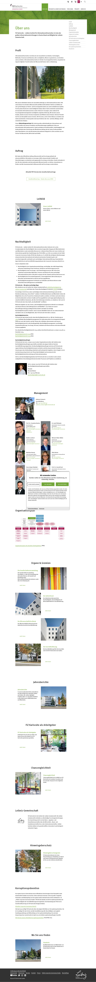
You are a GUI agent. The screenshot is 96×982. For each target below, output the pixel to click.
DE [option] (78, 1)
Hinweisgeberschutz (74, 43)
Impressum (41, 508)
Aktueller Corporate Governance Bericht (25, 906)
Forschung (70, 9)
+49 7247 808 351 (57, 457)
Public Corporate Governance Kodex (51, 973)
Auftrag (71, 22)
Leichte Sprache (71, 1)
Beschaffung (65, 973)
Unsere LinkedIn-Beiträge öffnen (25, 975)
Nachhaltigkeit (73, 27)
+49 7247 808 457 (31, 457)
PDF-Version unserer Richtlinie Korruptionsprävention (29, 917)
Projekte (76, 9)
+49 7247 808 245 (31, 442)
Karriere (28, 973)
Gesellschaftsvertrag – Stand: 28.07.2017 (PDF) (41, 179)
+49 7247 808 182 (57, 442)
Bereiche (83, 9)
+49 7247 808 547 (42, 403)
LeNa (16, 319)
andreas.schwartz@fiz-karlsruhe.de (45, 405)
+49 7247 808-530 (57, 427)
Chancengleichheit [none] (49, 775)
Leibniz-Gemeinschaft (74, 41)
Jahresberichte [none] (22, 689)
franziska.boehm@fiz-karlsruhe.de (33, 429)
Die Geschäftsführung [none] (50, 647)
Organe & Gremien (74, 33)
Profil (70, 20)
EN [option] (81, 1)
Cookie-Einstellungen (33, 484)
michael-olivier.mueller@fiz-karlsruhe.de (57, 444)
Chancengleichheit (74, 39)
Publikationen (29, 432)
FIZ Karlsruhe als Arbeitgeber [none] (27, 732)
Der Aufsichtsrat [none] (48, 596)
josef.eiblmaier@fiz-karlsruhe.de (58, 429)
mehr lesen (48, 221)
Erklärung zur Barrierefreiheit (18, 971)
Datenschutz (13, 973)
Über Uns (44, 9)
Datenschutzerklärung (33, 508)
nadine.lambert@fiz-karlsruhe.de (33, 443)
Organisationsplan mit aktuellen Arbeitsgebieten (28, 545)
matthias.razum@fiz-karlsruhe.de (33, 458)
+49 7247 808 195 (57, 471)
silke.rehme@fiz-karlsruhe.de (58, 458)
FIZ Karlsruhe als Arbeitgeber (76, 37)
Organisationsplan (74, 31)
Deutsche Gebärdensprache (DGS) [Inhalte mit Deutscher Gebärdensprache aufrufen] (68, 1)
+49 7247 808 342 (31, 471)
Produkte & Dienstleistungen (57, 9)
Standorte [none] (46, 942)
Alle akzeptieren (62, 484)
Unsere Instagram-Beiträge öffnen (22, 975)
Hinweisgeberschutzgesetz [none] (51, 853)
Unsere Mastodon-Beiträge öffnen (19, 975)
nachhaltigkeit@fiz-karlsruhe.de (36, 375)
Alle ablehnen (47, 484)
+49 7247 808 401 (31, 427)
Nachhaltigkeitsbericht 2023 (22, 334)
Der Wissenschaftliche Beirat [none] (27, 621)
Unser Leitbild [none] (47, 206)
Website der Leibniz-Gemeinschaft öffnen (81, 974)
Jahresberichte (73, 35)
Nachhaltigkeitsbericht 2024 (22, 336)
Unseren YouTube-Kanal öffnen (13, 975)
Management (72, 29)
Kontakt (33, 973)
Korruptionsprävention (75, 45)
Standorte (71, 47)
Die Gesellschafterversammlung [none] (28, 570)
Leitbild (71, 24)
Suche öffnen (84, 1)
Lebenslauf (28, 430)
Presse (39, 973)
